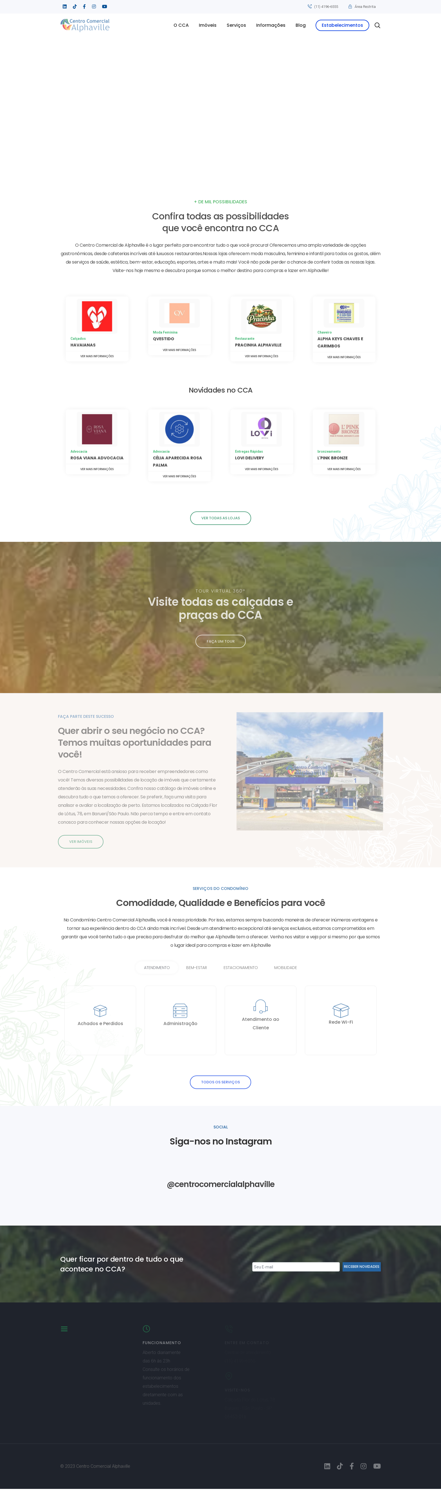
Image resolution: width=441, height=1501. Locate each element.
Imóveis (208, 25)
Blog (301, 25)
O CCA (181, 25)
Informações (270, 25)
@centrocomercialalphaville (220, 1195)
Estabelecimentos (342, 25)
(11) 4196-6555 (326, 7)
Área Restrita (365, 7)
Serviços (236, 25)
